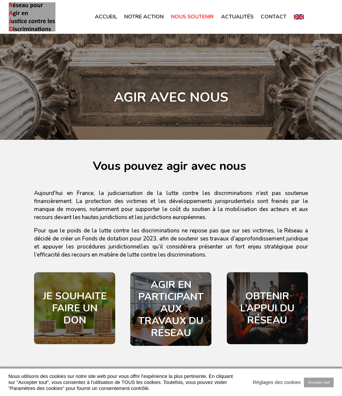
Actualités (237, 16)
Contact (274, 16)
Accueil (106, 16)
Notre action (144, 16)
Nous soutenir (192, 16)
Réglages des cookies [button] (277, 382)
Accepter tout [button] (319, 382)
